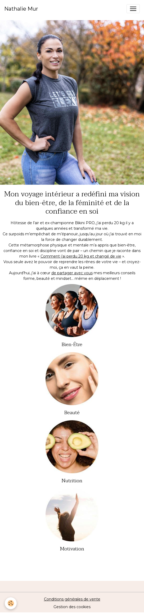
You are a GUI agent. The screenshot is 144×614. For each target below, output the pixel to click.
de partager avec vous (72, 273)
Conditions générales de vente (72, 599)
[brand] (21, 9)
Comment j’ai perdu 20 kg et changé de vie (80, 256)
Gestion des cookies (72, 606)
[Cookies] (11, 603)
